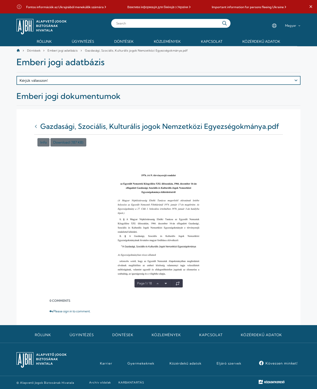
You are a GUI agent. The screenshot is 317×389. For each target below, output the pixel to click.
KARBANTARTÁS (131, 382)
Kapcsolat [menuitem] (211, 41)
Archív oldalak (100, 382)
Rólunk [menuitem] (44, 41)
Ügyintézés (82, 335)
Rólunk (43, 335)
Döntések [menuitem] (124, 41)
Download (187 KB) (68, 142)
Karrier (106, 363)
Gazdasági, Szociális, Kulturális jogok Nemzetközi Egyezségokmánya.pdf (136, 50)
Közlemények (166, 335)
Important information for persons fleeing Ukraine (248, 7)
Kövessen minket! (281, 363)
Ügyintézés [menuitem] (83, 41)
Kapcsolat (211, 335)
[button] (311, 6)
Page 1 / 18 (144, 283)
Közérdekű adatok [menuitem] (261, 41)
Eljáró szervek (229, 363)
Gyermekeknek (140, 363)
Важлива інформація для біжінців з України (157, 7)
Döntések (34, 50)
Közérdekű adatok (261, 335)
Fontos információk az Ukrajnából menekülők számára (65, 7)
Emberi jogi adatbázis (63, 50)
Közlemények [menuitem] (167, 41)
